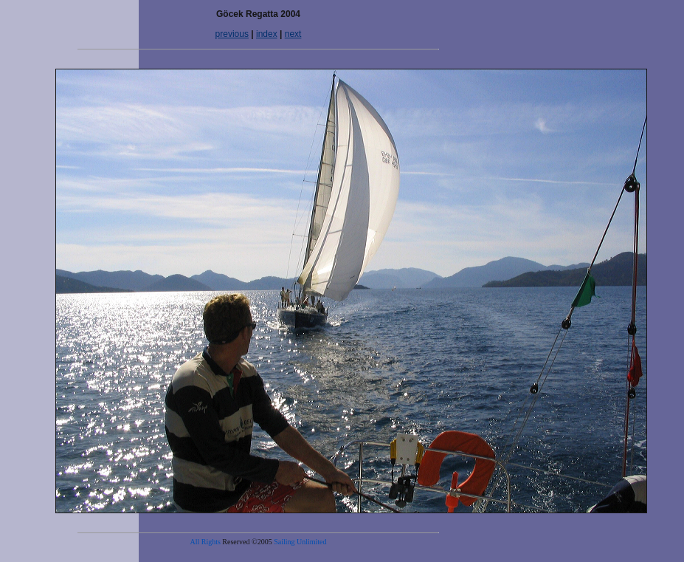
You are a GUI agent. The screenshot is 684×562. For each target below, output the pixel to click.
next (293, 34)
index (266, 34)
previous (232, 34)
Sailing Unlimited (300, 542)
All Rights (205, 542)
